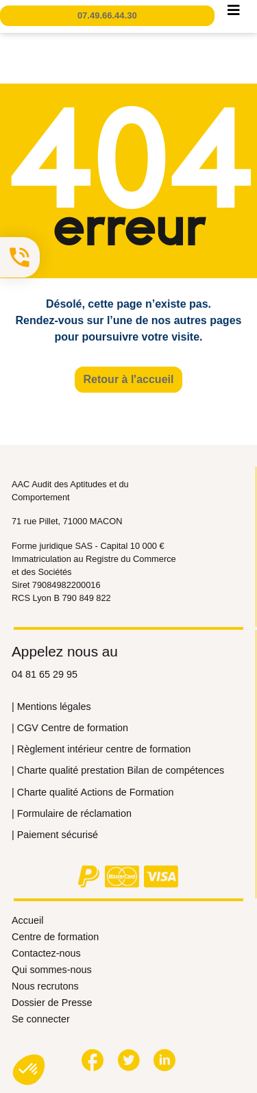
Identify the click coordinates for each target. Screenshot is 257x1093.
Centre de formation (55, 936)
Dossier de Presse (52, 1002)
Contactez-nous (46, 953)
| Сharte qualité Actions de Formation (93, 792)
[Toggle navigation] (234, 13)
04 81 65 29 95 (44, 674)
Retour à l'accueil (129, 379)
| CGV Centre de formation (70, 727)
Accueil (27, 920)
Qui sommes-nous (52, 969)
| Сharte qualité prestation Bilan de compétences (118, 770)
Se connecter (41, 1019)
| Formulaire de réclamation (72, 813)
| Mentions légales (51, 706)
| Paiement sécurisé (55, 834)
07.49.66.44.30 (107, 15)
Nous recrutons (45, 986)
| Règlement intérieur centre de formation (101, 749)
